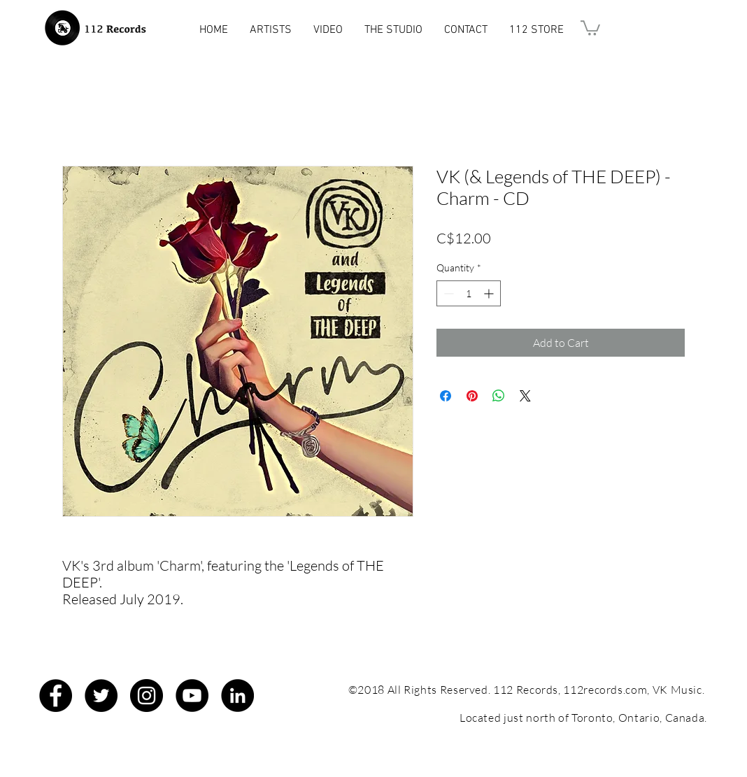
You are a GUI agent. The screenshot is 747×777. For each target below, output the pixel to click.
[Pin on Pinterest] (472, 395)
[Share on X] (525, 395)
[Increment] (490, 293)
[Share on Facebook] (445, 395)
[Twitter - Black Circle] (101, 695)
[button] (590, 27)
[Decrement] (447, 293)
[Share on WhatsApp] (498, 395)
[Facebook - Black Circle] (55, 695)
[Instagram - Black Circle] (146, 695)
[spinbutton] (468, 293)
